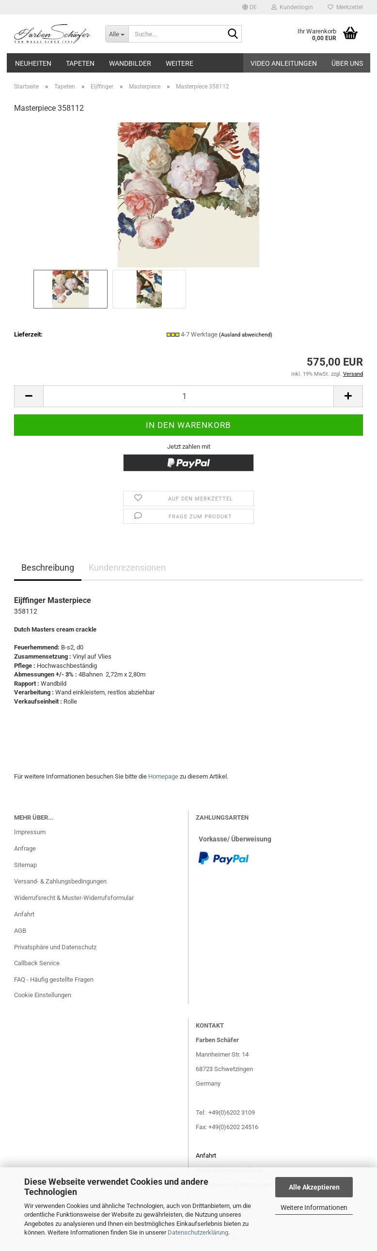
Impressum (30, 832)
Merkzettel (345, 7)
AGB (20, 930)
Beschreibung (47, 567)
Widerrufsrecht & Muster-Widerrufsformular (74, 897)
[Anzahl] (188, 396)
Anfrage (25, 848)
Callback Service (37, 963)
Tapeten (80, 63)
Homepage (163, 776)
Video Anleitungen (284, 63)
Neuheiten (33, 63)
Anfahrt (24, 914)
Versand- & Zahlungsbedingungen (60, 881)
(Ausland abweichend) (245, 335)
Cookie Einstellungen (42, 995)
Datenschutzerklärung (198, 1232)
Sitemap (25, 864)
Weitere (179, 63)
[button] (249, 7)
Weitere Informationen (314, 1207)
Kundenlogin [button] (292, 7)
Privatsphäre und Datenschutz (55, 947)
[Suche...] (116, 34)
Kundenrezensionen (127, 567)
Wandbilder (130, 63)
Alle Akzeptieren (314, 1187)
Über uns (347, 63)
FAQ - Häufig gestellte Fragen (54, 979)
